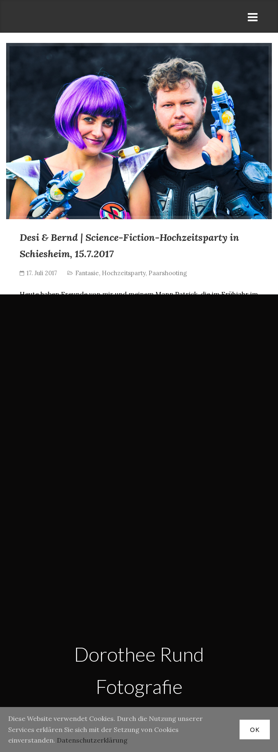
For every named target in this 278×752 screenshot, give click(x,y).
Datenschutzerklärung (92, 740)
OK (255, 729)
